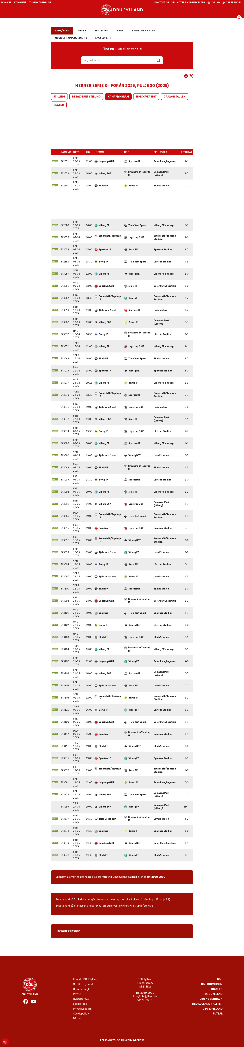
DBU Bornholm (212, 984)
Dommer (6, 3)
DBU (220, 979)
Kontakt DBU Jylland (85, 979)
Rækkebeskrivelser (68, 931)
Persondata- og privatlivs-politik (122, 1040)
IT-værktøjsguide (40, 3)
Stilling (59, 97)
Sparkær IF (134, 161)
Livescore (103, 38)
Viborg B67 (105, 173)
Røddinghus (160, 310)
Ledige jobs (80, 1004)
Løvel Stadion (161, 455)
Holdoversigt (146, 97)
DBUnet (77, 1018)
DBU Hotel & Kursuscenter (188, 3)
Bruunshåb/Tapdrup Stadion (165, 237)
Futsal (218, 1013)
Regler (58, 105)
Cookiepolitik (81, 1013)
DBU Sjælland (213, 1008)
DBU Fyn (217, 989)
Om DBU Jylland (83, 984)
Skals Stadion (161, 186)
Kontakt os (161, 3)
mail (134, 877)
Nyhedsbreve (81, 999)
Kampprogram (118, 97)
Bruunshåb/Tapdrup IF (139, 173)
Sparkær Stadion (163, 250)
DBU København (211, 999)
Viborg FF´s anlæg (164, 225)
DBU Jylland (214, 994)
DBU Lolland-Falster (207, 1004)
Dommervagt (81, 989)
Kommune (20, 3)
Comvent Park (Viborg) (161, 173)
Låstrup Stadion (162, 262)
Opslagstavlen (175, 97)
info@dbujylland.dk (145, 996)
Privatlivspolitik (82, 1008)
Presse (77, 994)
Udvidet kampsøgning (71, 38)
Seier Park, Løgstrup (165, 161)
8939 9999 (158, 877)
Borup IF (133, 186)
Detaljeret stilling (86, 97)
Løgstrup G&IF (106, 161)
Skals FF (103, 186)
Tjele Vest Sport (137, 225)
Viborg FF (104, 225)
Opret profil (232, 2)
